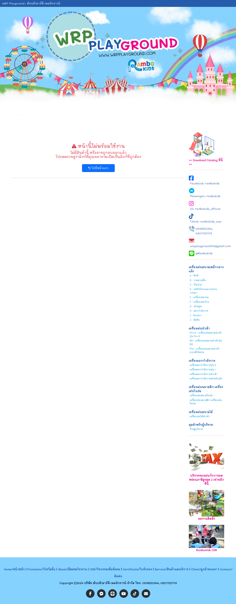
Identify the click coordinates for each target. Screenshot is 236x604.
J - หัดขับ (195, 319)
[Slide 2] (121, 100)
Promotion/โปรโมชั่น (41, 569)
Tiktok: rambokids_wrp (205, 221)
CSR (171, 117)
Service (120, 117)
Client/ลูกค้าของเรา (204, 569)
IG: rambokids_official (205, 208)
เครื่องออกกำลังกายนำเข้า (203, 374)
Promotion (42, 117)
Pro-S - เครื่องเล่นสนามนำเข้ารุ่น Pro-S (206, 334)
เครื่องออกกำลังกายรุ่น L (203, 369)
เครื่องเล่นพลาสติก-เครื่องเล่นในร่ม (206, 401)
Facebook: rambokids (204, 183)
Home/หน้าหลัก (14, 569)
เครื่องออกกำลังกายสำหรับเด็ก (206, 378)
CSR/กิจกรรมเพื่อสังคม (105, 569)
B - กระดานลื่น (198, 280)
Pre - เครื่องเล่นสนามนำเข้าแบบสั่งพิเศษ (205, 350)
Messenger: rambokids (205, 196)
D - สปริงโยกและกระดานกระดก (203, 291)
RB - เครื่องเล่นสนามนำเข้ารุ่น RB (206, 342)
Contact (197, 117)
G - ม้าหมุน (196, 306)
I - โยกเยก (195, 315)
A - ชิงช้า (194, 275)
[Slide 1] (114, 100)
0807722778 (204, 233)
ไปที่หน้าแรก (98, 168)
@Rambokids (204, 253)
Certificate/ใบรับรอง (137, 569)
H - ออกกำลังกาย (199, 310)
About (68, 117)
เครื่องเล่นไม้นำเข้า (200, 416)
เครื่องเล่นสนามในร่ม (201, 395)
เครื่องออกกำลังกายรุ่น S (203, 364)
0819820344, (204, 228)
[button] (94, 117)
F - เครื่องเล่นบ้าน (199, 301)
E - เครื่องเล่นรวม (199, 297)
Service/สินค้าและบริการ (171, 569)
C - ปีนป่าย (196, 284)
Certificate (146, 117)
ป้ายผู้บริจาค (196, 429)
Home (17, 117)
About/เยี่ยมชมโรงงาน (72, 569)
